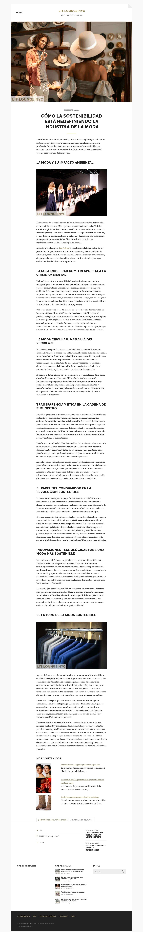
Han (41, 831)
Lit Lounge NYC (71, 11)
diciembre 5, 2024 (71, 110)
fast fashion (64, 248)
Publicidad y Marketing (48, 917)
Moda (41, 843)
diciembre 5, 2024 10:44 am (50, 837)
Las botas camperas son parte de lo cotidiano (81, 797)
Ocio (34, 917)
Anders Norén (27, 927)
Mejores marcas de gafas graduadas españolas (81, 764)
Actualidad (64, 917)
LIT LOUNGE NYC (23, 917)
